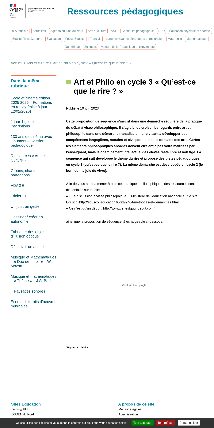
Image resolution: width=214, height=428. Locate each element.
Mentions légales (130, 409)
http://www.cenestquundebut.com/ (129, 208)
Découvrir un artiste (27, 247)
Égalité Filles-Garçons (27, 38)
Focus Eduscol (75, 38)
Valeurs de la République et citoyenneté (128, 46)
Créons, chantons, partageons (26, 173)
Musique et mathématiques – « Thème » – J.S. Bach (33, 278)
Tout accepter (142, 422)
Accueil (16, 63)
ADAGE (17, 185)
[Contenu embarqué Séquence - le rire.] (134, 285)
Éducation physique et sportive (190, 31)
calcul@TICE (20, 409)
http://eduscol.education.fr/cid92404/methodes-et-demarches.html (129, 202)
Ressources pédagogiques (125, 11)
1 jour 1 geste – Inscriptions (24, 124)
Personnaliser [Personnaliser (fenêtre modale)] (189, 422)
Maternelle (175, 38)
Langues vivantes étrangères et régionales (134, 38)
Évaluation (54, 38)
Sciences (90, 46)
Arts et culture (97, 31)
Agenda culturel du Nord (66, 31)
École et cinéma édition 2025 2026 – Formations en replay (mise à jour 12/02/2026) (31, 104)
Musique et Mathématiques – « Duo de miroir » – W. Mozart (33, 261)
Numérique (72, 46)
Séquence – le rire (77, 347)
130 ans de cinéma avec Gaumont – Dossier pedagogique (31, 140)
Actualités (39, 31)
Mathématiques (196, 38)
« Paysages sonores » (29, 291)
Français (95, 38)
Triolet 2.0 (19, 196)
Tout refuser (166, 422)
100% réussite (18, 31)
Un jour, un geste (25, 206)
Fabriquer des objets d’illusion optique (28, 234)
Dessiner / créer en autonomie (27, 219)
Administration (128, 414)
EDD (161, 31)
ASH (114, 31)
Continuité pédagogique (138, 31)
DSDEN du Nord (23, 414)
